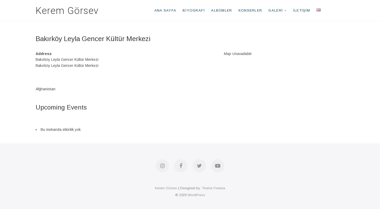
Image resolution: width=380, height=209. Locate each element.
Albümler (221, 10)
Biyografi (194, 10)
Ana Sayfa (165, 10)
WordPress (196, 195)
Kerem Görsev (67, 10)
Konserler (250, 10)
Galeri (275, 10)
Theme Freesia (213, 188)
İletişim (301, 10)
